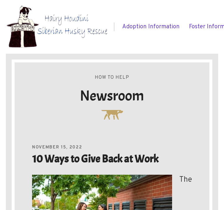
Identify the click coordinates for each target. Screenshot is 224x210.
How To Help (112, 77)
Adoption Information (151, 27)
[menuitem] (151, 26)
